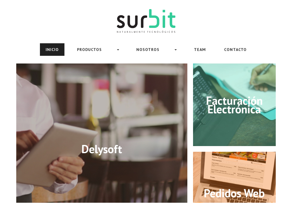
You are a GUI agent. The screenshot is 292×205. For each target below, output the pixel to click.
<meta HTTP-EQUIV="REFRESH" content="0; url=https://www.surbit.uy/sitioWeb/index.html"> (146, 102)
